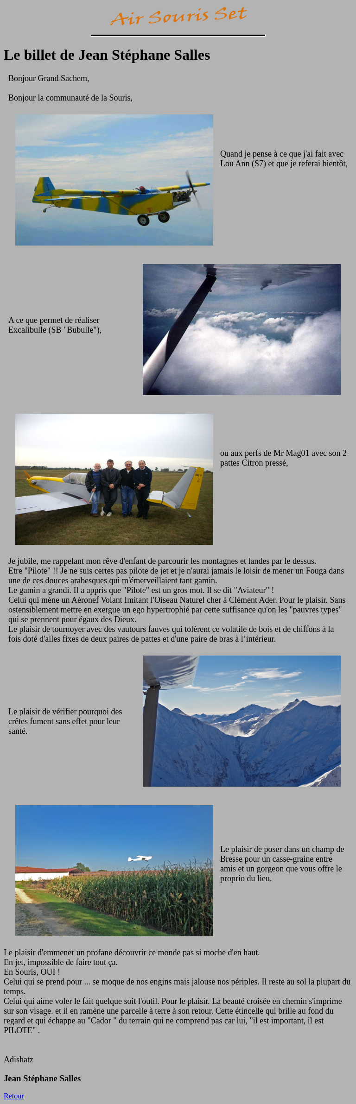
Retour (14, 1096)
